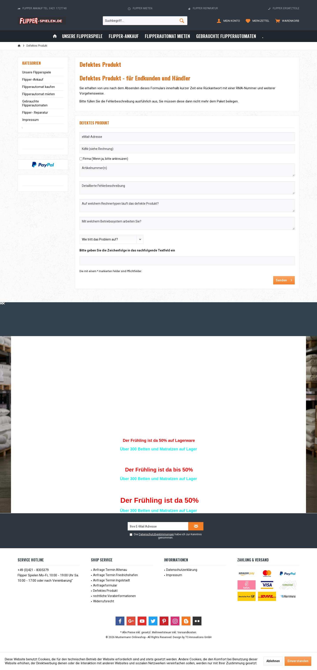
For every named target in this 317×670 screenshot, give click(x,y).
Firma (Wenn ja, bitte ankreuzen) (105, 158)
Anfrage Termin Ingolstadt (111, 580)
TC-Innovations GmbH (198, 637)
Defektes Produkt (105, 590)
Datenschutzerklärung (181, 570)
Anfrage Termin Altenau (110, 570)
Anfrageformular (105, 585)
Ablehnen (273, 661)
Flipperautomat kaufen (38, 87)
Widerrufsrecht (103, 601)
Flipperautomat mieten (38, 94)
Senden (284, 279)
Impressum (30, 120)
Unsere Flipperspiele (36, 72)
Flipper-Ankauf (32, 80)
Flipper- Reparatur (35, 113)
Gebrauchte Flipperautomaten (35, 103)
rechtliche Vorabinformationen (114, 596)
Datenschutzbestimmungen (156, 534)
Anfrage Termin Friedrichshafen (115, 575)
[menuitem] (286, 20)
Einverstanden (298, 661)
